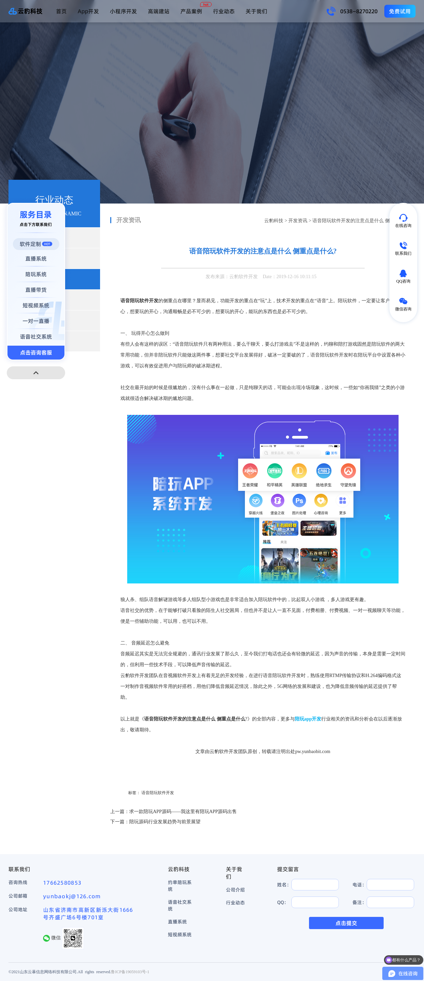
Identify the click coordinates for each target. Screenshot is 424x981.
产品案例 (191, 11)
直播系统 (177, 921)
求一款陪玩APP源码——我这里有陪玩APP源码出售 (183, 811)
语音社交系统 (180, 905)
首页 (61, 11)
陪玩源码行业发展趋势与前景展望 (164, 821)
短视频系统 (180, 934)
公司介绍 (235, 889)
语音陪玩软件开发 (157, 792)
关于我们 (256, 11)
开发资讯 (297, 220)
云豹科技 (273, 220)
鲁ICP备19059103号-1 (130, 972)
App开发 (88, 11)
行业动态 (224, 11)
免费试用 (400, 11)
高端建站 (159, 11)
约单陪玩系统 (180, 885)
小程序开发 (123, 11)
